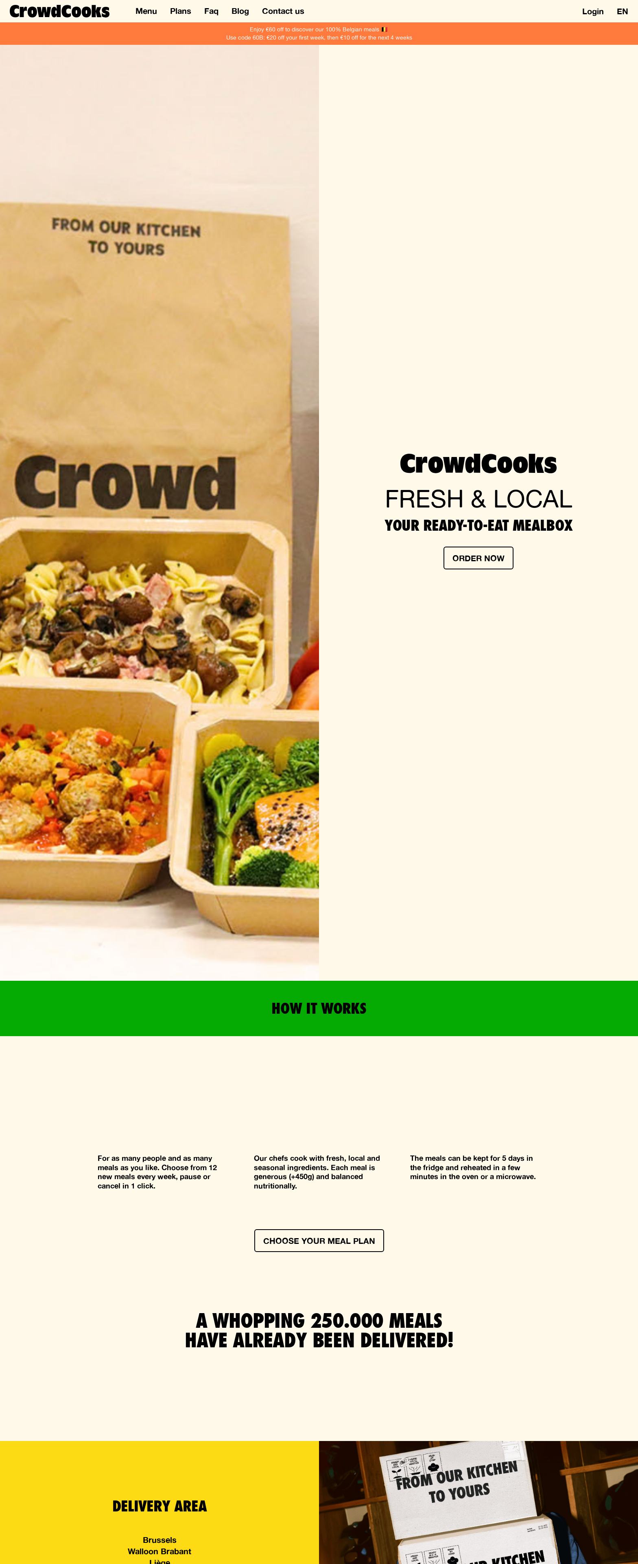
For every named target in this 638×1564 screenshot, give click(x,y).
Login (593, 11)
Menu (146, 10)
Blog (240, 10)
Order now (478, 558)
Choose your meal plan (319, 1240)
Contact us (283, 10)
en (622, 11)
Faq (211, 10)
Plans (180, 10)
